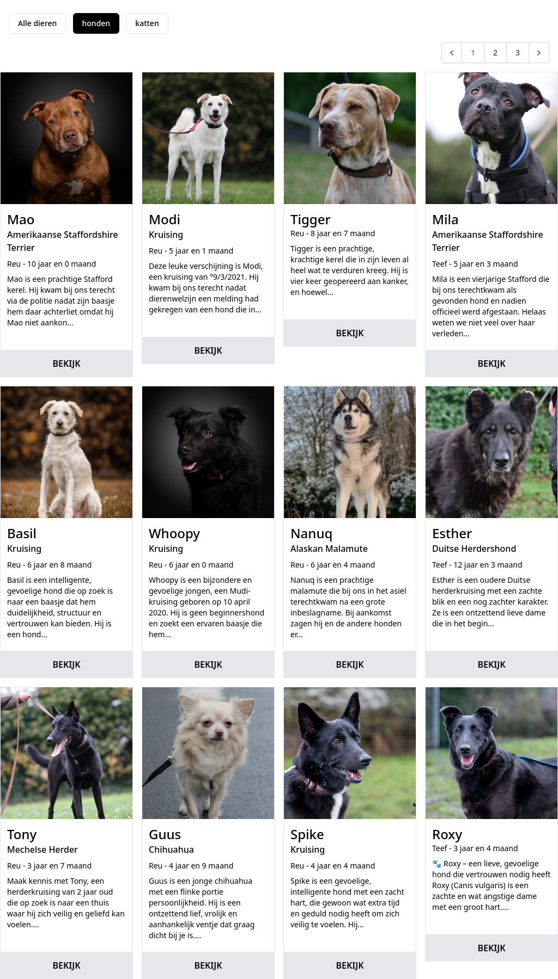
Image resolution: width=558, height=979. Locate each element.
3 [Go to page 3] (517, 52)
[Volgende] (539, 52)
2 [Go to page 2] (495, 52)
